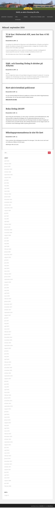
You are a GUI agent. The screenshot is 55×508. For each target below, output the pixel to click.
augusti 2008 (7, 481)
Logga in (6, 495)
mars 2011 (7, 478)
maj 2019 (6, 266)
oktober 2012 (7, 439)
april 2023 (6, 161)
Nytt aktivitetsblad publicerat (20, 88)
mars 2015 (7, 393)
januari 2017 (7, 335)
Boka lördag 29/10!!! (15, 109)
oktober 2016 (7, 343)
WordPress (50, 506)
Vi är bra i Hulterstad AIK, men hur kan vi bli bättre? (27, 35)
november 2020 (8, 233)
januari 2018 (7, 302)
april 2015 (6, 390)
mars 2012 (7, 453)
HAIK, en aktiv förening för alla (27, 12)
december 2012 (8, 437)
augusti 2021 (7, 211)
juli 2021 (6, 213)
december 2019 (8, 255)
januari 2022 (7, 197)
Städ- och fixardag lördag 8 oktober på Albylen (24, 65)
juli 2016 (6, 351)
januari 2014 (7, 420)
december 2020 (8, 230)
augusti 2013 (7, 423)
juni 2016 (6, 354)
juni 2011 (6, 472)
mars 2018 (7, 296)
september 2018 (8, 280)
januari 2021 (7, 227)
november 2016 (8, 340)
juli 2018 (6, 285)
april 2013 (6, 428)
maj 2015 (6, 387)
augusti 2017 (7, 315)
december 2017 (8, 304)
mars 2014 (7, 417)
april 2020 (6, 246)
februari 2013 (7, 434)
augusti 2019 (7, 257)
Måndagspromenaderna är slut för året (24, 133)
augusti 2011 (7, 470)
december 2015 (8, 368)
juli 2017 (6, 318)
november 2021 (8, 202)
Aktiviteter (3, 17)
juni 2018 (6, 288)
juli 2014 (6, 412)
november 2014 (8, 401)
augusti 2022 (7, 178)
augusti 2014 (7, 409)
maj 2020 (6, 244)
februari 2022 (7, 194)
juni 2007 (6, 483)
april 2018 (6, 293)
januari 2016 (7, 365)
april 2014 (6, 415)
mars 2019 (7, 271)
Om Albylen (10, 17)
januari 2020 (7, 252)
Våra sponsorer (18, 19)
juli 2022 (6, 180)
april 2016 (6, 359)
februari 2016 (7, 362)
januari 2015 (7, 398)
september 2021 (8, 208)
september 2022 (8, 175)
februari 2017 (7, 332)
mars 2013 (7, 431)
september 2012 (8, 442)
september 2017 (8, 313)
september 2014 (8, 406)
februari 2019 (7, 274)
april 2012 (6, 450)
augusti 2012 (7, 445)
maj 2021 (6, 219)
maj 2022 (6, 186)
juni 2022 (6, 183)
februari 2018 (7, 299)
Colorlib (41, 506)
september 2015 (8, 376)
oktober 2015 (7, 373)
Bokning (26, 17)
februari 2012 (7, 456)
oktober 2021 (7, 205)
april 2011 (6, 475)
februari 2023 (7, 164)
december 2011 (8, 461)
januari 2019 (7, 277)
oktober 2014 (7, 404)
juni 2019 (6, 263)
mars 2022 (7, 191)
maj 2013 (6, 426)
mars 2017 (7, 329)
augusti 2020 (7, 235)
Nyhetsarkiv (50, 17)
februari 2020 (7, 249)
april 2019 (6, 269)
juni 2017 (6, 321)
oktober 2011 (7, 467)
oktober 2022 (7, 172)
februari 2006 (7, 486)
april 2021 (6, 222)
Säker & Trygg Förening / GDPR (37, 17)
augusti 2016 (7, 348)
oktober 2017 (7, 310)
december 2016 (8, 337)
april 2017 (6, 326)
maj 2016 (6, 357)
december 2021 (8, 200)
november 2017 (8, 307)
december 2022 (8, 169)
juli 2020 (6, 238)
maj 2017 (6, 324)
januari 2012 (7, 459)
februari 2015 (7, 395)
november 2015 (8, 370)
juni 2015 (6, 384)
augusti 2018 (7, 282)
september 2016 (8, 346)
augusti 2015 (7, 379)
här (29, 54)
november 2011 (8, 464)
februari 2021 (7, 224)
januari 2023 (7, 167)
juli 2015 (6, 382)
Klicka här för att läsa (11, 100)
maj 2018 (6, 291)
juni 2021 (6, 216)
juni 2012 (6, 448)
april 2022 (6, 189)
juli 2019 (6, 260)
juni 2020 (6, 241)
